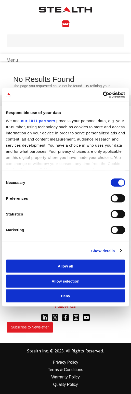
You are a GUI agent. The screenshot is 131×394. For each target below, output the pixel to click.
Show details (103, 250)
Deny (65, 296)
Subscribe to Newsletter (30, 327)
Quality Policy (65, 384)
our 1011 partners (38, 120)
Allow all (65, 266)
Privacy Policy (65, 362)
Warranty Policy (65, 377)
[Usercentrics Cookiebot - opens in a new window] (103, 94)
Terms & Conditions (65, 369)
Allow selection (65, 281)
